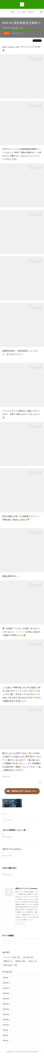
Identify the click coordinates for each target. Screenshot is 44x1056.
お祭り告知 (28, 958)
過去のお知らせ (10, 965)
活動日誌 (6, 33)
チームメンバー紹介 (12, 958)
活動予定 (31, 12)
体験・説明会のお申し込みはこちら (21, 791)
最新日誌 (8, 961)
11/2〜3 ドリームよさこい (12, 849)
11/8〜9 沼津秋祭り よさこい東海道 (15, 830)
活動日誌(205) (6, 776)
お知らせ (32, 961)
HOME (13, 12)
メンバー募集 (21, 12)
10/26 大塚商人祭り (9, 868)
